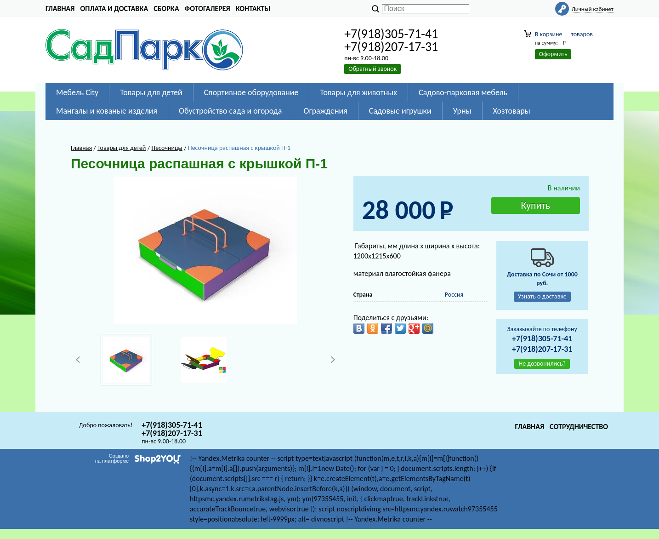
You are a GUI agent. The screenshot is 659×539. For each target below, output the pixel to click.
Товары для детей (151, 92)
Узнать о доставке (542, 296)
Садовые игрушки (400, 111)
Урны (462, 111)
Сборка (166, 8)
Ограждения (325, 111)
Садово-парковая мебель (463, 92)
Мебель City (77, 92)
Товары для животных (358, 92)
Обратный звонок (372, 69)
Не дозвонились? (542, 363)
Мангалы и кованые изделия (106, 111)
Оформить (553, 54)
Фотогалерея (207, 8)
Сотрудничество (579, 426)
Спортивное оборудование (251, 92)
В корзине (564, 34)
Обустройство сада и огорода (230, 111)
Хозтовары (511, 111)
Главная (59, 8)
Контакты (253, 8)
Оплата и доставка (114, 8)
